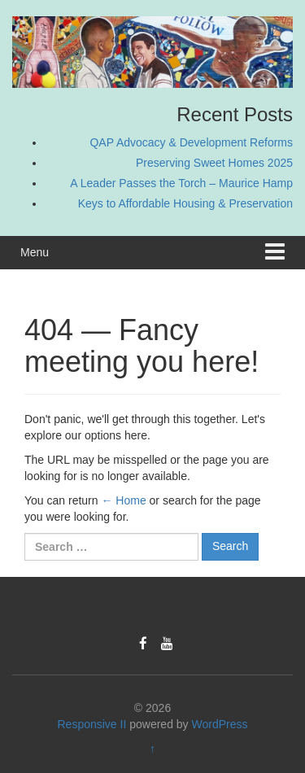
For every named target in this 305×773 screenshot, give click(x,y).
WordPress (220, 724)
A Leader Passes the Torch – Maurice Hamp (181, 183)
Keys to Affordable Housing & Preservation (185, 203)
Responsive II (92, 724)
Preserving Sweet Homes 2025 (214, 162)
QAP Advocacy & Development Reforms (191, 142)
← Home (123, 500)
